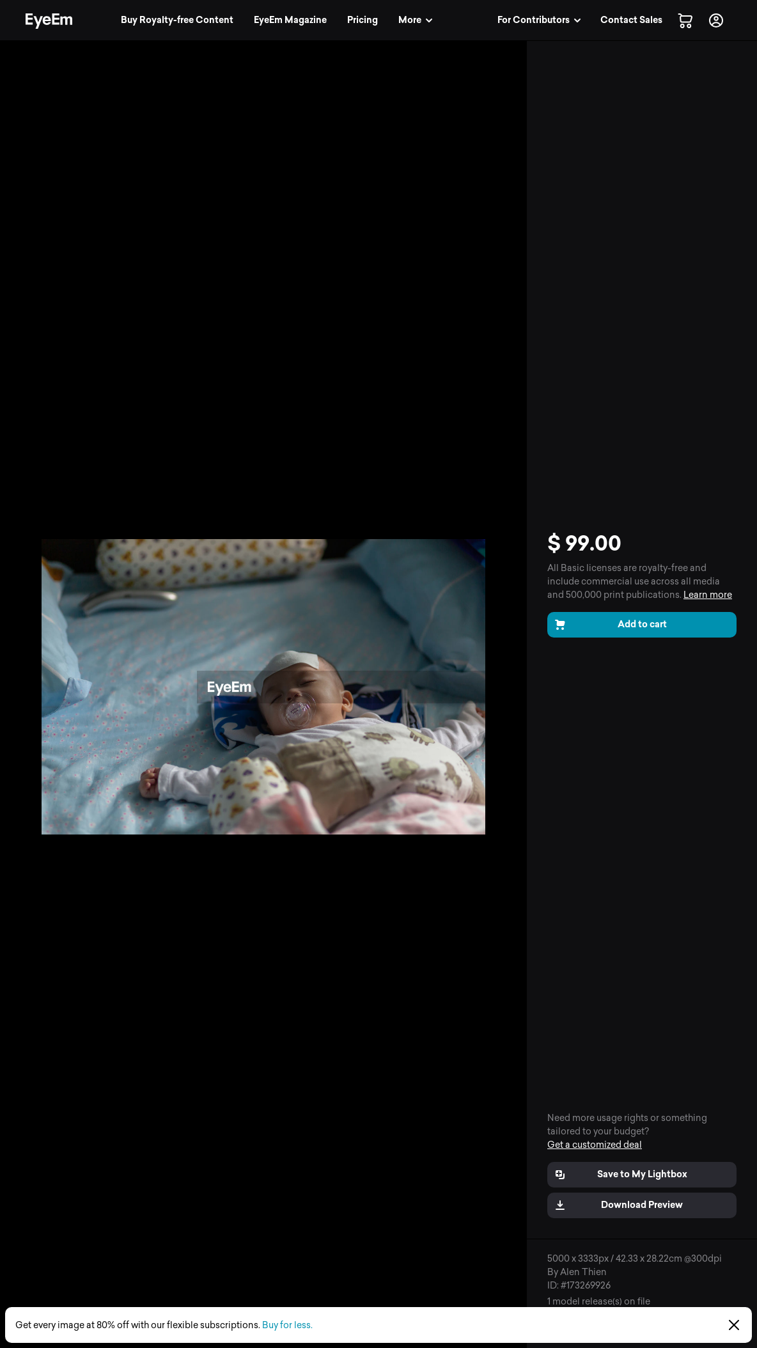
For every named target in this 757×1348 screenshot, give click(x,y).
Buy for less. (287, 1325)
